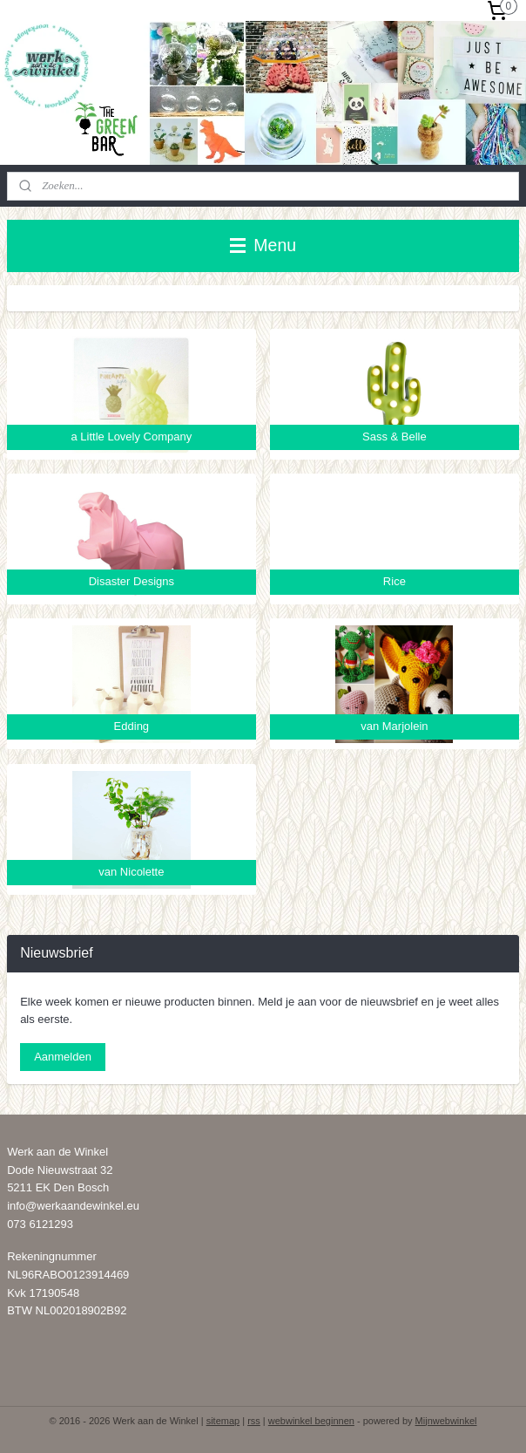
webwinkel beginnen (311, 1420)
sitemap (223, 1420)
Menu (263, 245)
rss (253, 1420)
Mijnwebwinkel (446, 1420)
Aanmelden (62, 1056)
